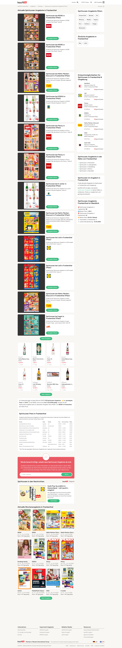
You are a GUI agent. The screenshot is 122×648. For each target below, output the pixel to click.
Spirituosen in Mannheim (86, 163)
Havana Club (82, 15)
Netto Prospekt (66, 632)
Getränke (40, 6)
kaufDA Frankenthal (23, 6)
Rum (80, 24)
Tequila (96, 19)
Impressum (73, 645)
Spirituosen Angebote (84, 190)
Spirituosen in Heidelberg (86, 167)
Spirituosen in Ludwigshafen (87, 165)
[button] (46, 27)
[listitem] (24, 354)
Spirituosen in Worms (85, 169)
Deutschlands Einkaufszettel (91, 630)
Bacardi (91, 15)
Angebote (32, 6)
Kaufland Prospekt (44, 632)
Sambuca (87, 24)
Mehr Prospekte (46, 338)
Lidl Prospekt (65, 634)
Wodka (89, 19)
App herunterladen (89, 634)
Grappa (94, 24)
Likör (85, 43)
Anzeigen (101, 6)
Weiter (67, 474)
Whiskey (81, 19)
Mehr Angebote (46, 394)
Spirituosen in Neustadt (86, 171)
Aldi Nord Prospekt (67, 630)
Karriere (20, 634)
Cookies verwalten (99, 645)
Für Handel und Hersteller (24, 632)
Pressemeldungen (88, 637)
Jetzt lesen (53, 501)
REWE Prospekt (44, 634)
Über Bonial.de (21, 630)
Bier (80, 43)
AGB (92, 645)
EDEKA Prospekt (44, 630)
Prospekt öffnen (52, 38)
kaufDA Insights (88, 632)
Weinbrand (82, 28)
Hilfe (67, 645)
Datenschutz (65, 470)
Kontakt (87, 645)
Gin (97, 15)
